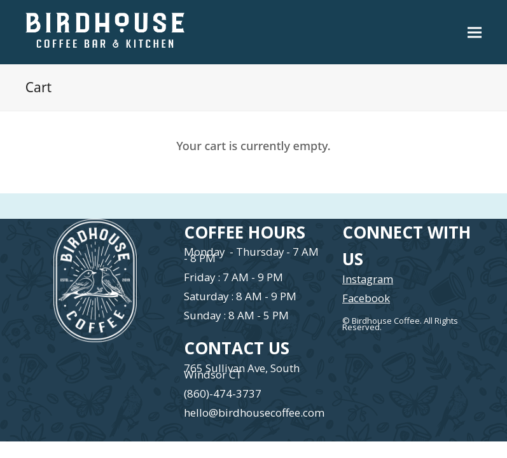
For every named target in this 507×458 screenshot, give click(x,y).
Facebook (366, 298)
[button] (475, 32)
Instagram (367, 279)
